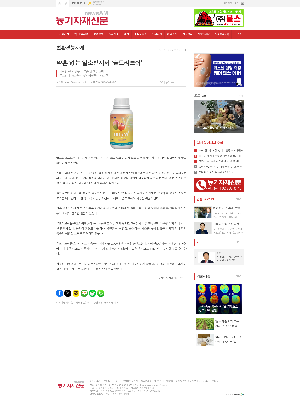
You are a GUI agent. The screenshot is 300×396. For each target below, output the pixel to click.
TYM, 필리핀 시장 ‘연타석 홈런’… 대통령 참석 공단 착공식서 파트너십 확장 (221, 150)
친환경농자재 (180, 49)
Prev (199, 116)
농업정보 (98, 34)
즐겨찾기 (66, 3)
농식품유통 (140, 34)
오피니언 (157, 34)
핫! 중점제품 (81, 34)
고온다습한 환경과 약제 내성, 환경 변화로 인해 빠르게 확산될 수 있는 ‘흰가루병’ (221, 161)
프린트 (167, 82)
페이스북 (59, 293)
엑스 (67, 293)
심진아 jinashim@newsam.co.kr (71, 82)
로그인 (237, 3)
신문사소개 (95, 381)
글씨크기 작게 (184, 82)
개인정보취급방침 (129, 381)
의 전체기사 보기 (170, 278)
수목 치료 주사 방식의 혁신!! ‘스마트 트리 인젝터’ (221, 172)
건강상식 (187, 34)
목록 (156, 82)
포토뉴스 (200, 95)
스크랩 (173, 82)
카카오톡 (76, 293)
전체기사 (64, 34)
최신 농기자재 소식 (210, 142)
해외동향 (172, 34)
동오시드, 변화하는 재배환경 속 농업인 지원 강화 (221, 166)
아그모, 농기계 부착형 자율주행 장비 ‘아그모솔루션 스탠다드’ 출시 (221, 156)
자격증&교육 (221, 34)
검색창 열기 (240, 34)
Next (239, 116)
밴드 (100, 293)
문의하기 (215, 381)
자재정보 (114, 34)
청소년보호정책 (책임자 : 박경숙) (157, 381)
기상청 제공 (97, 4)
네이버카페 (92, 293)
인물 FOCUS (205, 199)
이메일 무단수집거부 (186, 381)
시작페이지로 (59, 3)
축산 (126, 34)
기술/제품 (203, 276)
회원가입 (228, 3)
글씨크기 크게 (179, 82)
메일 (161, 82)
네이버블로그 (84, 293)
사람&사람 (203, 34)
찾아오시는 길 (110, 381)
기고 (199, 242)
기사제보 (203, 381)
